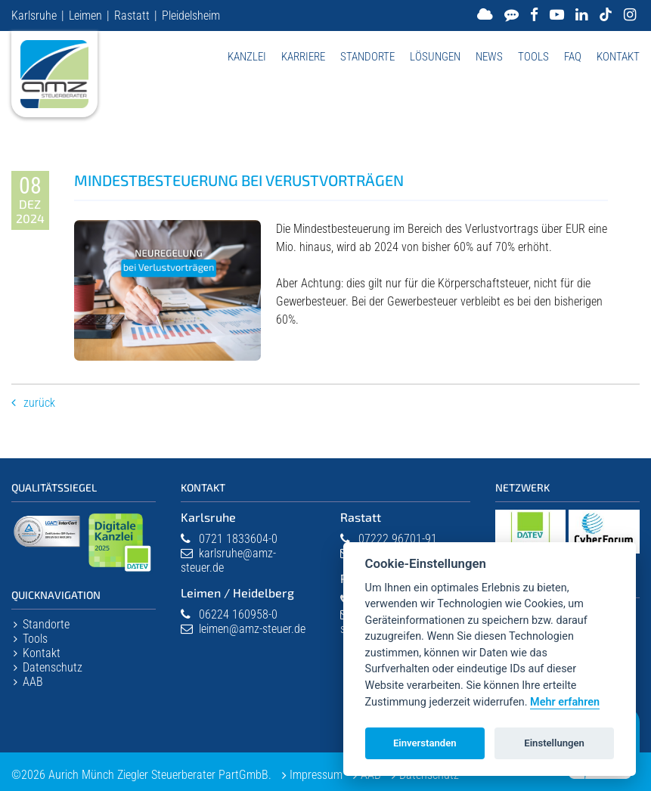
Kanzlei (247, 57)
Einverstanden (425, 743)
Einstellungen (554, 743)
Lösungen (435, 57)
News (489, 57)
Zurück (39, 402)
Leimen (85, 15)
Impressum (316, 775)
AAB (33, 682)
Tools (533, 57)
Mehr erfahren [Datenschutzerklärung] (565, 702)
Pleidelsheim (191, 15)
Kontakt (618, 57)
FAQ (572, 57)
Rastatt (132, 15)
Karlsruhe (34, 15)
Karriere (303, 57)
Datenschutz (52, 667)
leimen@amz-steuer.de (252, 629)
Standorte (367, 57)
